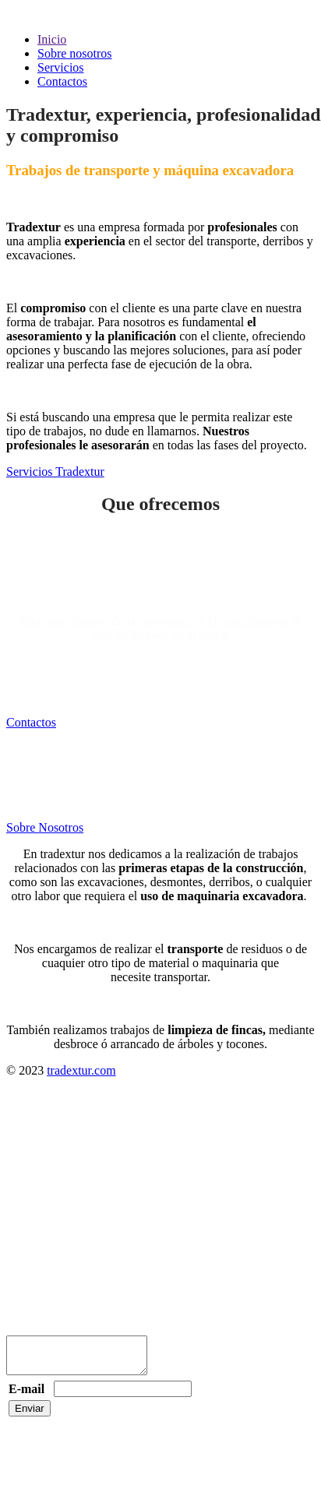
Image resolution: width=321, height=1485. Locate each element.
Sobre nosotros (74, 53)
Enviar (29, 1415)
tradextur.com (81, 1070)
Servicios (60, 67)
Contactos (62, 81)
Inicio (51, 39)
